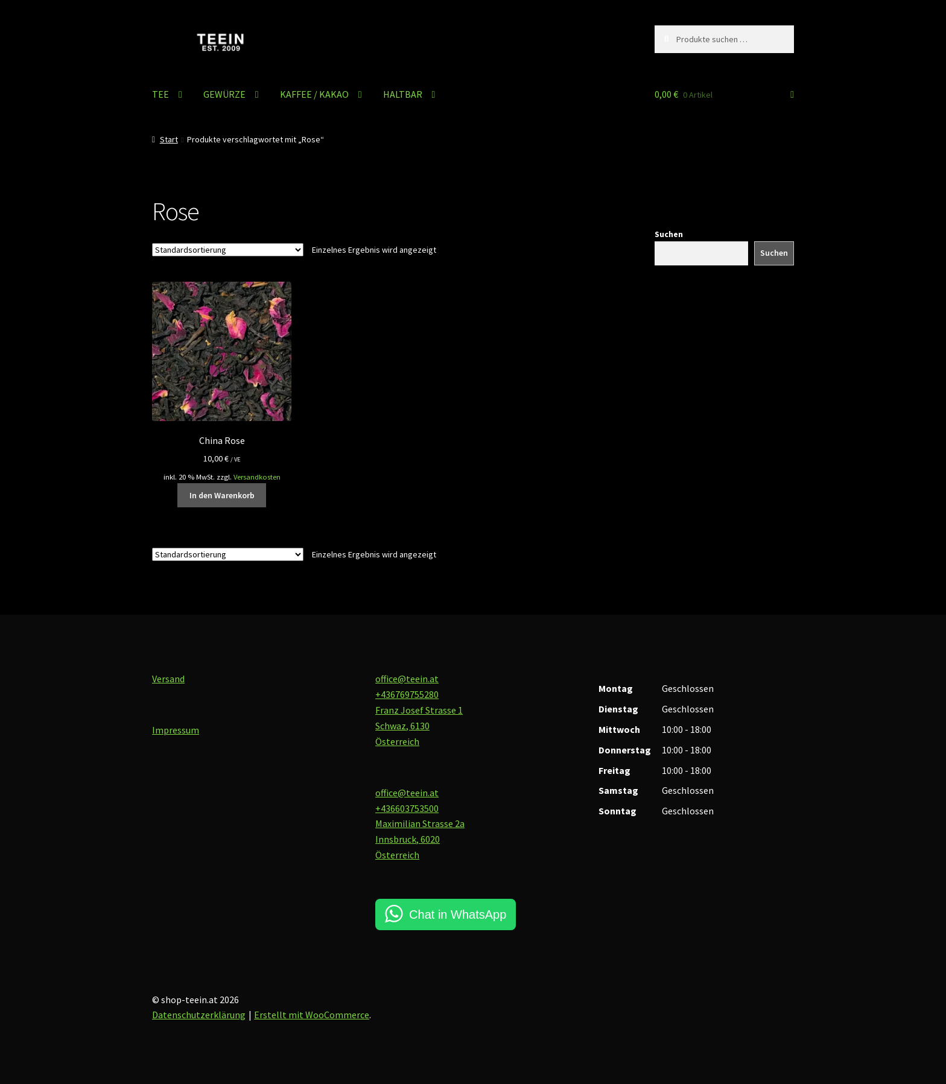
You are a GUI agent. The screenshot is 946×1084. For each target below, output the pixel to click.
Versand (168, 679)
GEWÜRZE (224, 94)
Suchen (669, 234)
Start (169, 139)
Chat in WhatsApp (457, 914)
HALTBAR (402, 94)
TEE (160, 94)
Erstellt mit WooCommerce (311, 1015)
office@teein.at (407, 679)
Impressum (175, 730)
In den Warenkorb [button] (222, 495)
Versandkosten (257, 476)
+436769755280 (407, 694)
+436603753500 (407, 808)
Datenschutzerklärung (199, 1015)
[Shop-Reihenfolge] (227, 249)
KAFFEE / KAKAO (314, 94)
